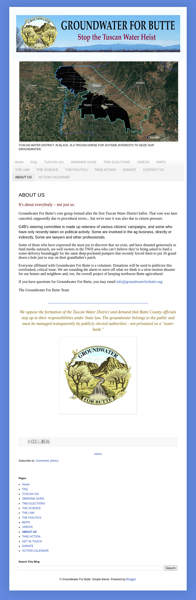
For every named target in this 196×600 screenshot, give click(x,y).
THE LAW (22, 170)
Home (19, 162)
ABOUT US (23, 177)
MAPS (161, 162)
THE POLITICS (76, 170)
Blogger (131, 579)
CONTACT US (153, 170)
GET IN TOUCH (32, 541)
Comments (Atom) (47, 460)
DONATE (129, 170)
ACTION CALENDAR (54, 177)
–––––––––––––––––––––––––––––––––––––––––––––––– (98, 303)
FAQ (33, 162)
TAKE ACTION (105, 170)
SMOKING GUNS (83, 162)
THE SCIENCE (47, 170)
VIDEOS (143, 162)
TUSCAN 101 (54, 162)
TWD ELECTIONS (116, 162)
